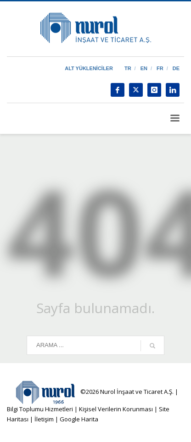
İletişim (43, 419)
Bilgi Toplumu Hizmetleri (40, 409)
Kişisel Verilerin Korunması (116, 409)
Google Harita (79, 419)
